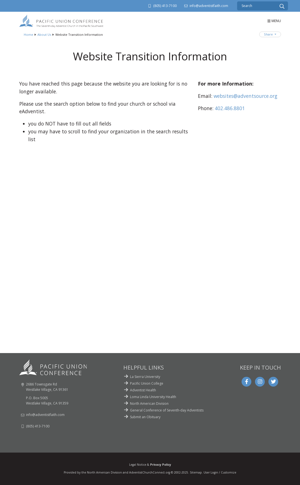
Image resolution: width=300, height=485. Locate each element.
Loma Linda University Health (153, 396)
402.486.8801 (230, 108)
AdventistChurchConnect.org (149, 472)
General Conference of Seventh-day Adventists (167, 410)
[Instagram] (260, 381)
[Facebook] (246, 381)
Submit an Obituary (145, 417)
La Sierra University (145, 376)
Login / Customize (223, 472)
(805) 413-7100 (165, 5)
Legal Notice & (150, 465)
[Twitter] (273, 381)
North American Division (149, 403)
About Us (44, 34)
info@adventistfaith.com (209, 5)
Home (28, 34)
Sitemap (196, 472)
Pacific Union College (146, 383)
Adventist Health (143, 390)
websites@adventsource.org (245, 96)
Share (269, 34)
